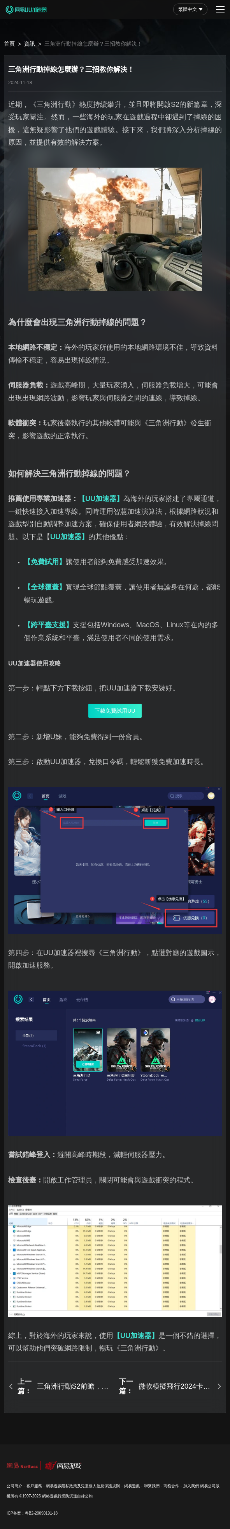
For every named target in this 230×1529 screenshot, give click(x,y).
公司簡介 (14, 1486)
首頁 (9, 44)
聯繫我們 (152, 1486)
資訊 (29, 44)
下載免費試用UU (115, 711)
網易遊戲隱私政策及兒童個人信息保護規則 (83, 1486)
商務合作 (171, 1486)
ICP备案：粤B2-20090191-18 (32, 1513)
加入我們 (191, 1486)
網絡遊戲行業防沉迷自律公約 (67, 1496)
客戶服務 (34, 1486)
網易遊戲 (132, 1486)
